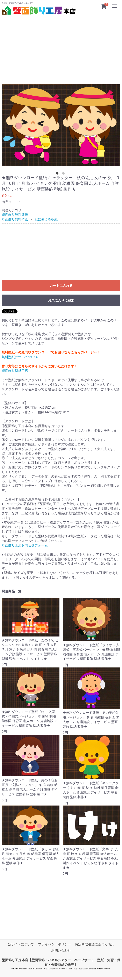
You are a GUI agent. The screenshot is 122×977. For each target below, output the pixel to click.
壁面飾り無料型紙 (15, 215)
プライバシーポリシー (54, 944)
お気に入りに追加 (61, 301)
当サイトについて (21, 944)
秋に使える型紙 (46, 219)
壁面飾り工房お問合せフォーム (25, 545)
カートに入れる (61, 286)
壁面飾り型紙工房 (15, 371)
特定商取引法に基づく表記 (94, 944)
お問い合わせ (61, 951)
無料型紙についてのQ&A (20, 357)
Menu (115, 4)
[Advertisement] (61, 45)
